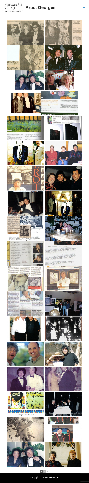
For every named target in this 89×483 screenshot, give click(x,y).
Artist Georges (40, 7)
